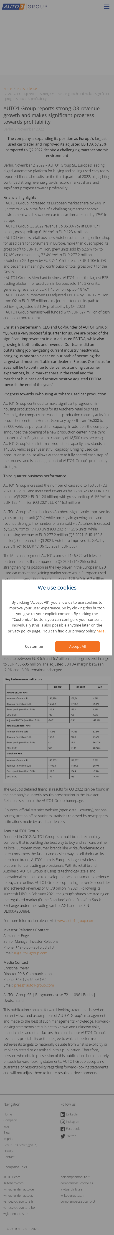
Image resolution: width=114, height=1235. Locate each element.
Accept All (77, 646)
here (100, 631)
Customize (34, 646)
